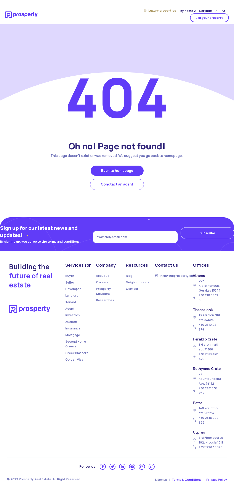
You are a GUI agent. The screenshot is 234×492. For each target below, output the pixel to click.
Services (208, 10)
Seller (69, 282)
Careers (102, 282)
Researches (105, 300)
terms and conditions (64, 241)
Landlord (72, 295)
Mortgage (72, 335)
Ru (223, 11)
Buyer (69, 276)
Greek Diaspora (76, 353)
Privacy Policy (216, 481)
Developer (73, 289)
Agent (69, 308)
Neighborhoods (137, 282)
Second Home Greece (75, 343)
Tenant (70, 302)
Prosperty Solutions (103, 291)
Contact (132, 289)
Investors (72, 315)
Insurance (72, 328)
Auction (71, 322)
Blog (129, 276)
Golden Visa (74, 359)
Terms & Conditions (187, 481)
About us (102, 276)
